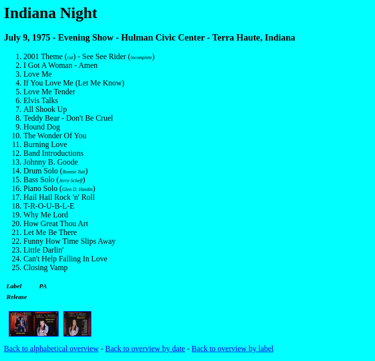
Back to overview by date (145, 348)
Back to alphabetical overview (51, 348)
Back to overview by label (232, 348)
